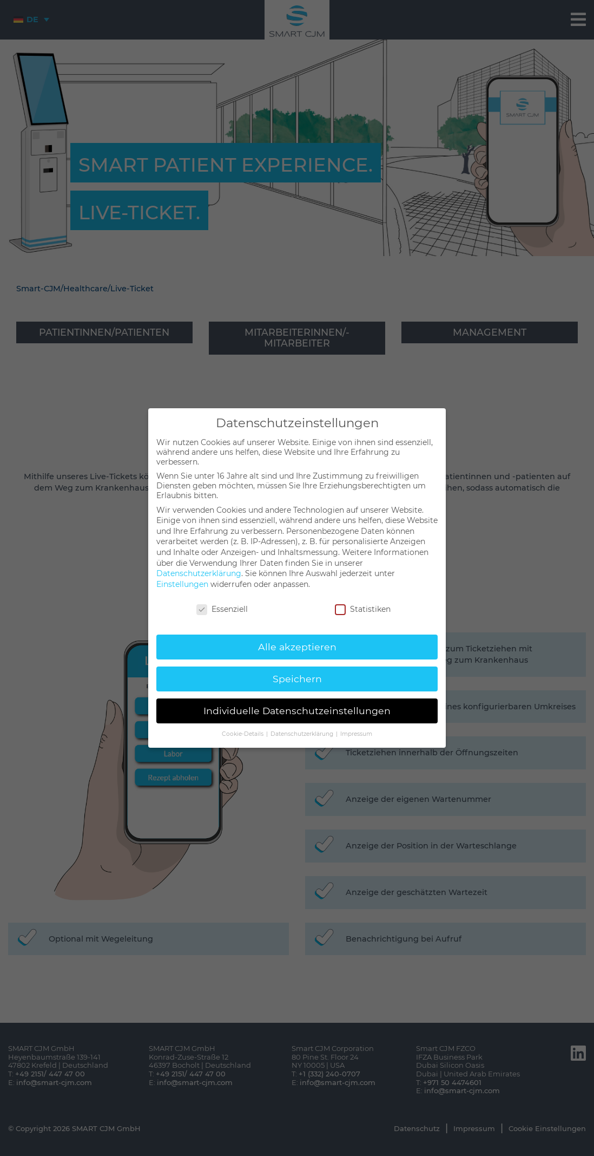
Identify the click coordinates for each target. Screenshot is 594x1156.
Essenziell (222, 609)
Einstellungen (182, 584)
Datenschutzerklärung (198, 573)
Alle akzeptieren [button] (297, 646)
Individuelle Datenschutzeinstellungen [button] (297, 710)
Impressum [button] (356, 733)
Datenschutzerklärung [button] (302, 733)
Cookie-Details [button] (243, 733)
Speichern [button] (297, 678)
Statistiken (363, 609)
